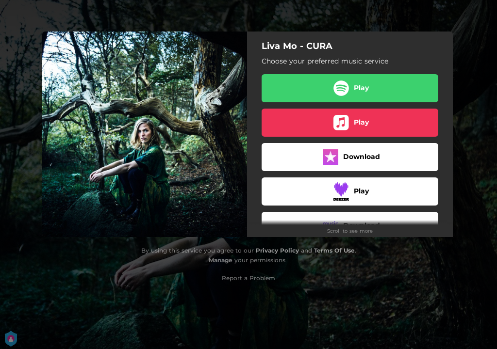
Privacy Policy (277, 250)
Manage (220, 260)
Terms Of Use (334, 250)
